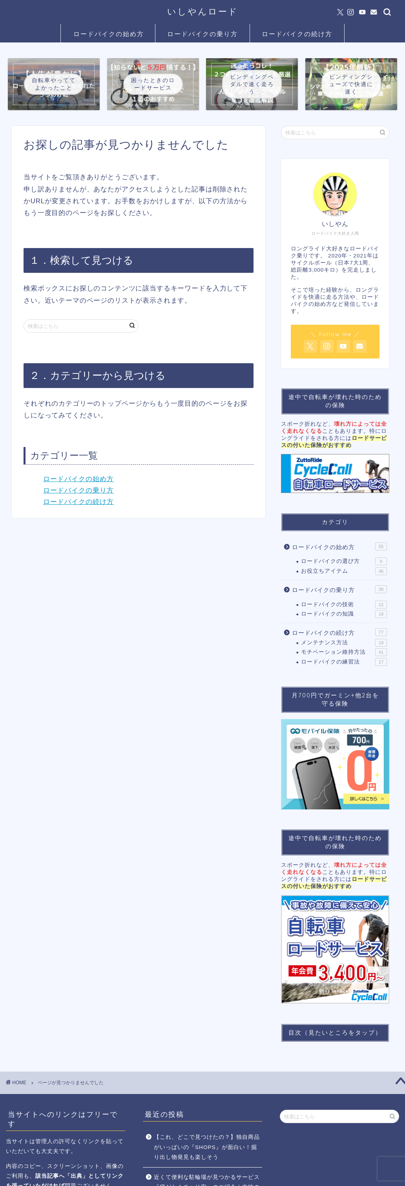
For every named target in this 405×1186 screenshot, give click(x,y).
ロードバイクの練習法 (344, 662)
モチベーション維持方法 (344, 652)
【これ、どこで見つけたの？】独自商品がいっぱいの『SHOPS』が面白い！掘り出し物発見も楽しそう (207, 1147)
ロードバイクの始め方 (108, 34)
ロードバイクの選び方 (344, 561)
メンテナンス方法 (344, 643)
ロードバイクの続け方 (297, 34)
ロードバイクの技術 (344, 605)
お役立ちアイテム (344, 571)
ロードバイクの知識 (344, 614)
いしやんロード (202, 11)
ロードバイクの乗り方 (202, 34)
